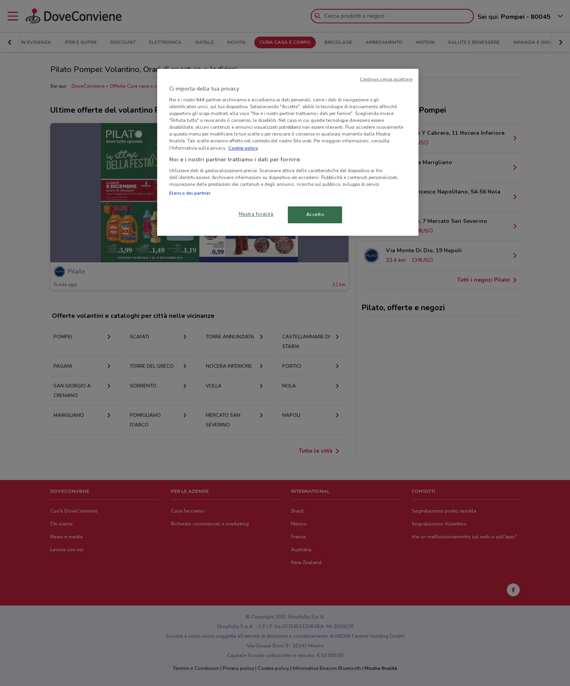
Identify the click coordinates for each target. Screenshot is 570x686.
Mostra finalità (256, 214)
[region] (287, 152)
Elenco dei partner (190, 193)
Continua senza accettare (386, 79)
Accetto (315, 214)
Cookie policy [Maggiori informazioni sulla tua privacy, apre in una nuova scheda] (243, 148)
